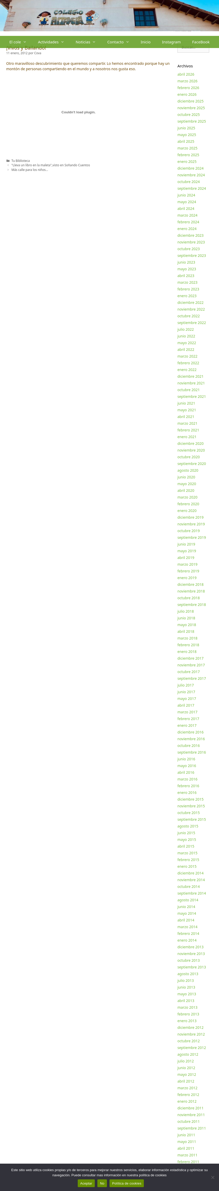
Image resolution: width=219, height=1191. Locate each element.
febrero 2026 (188, 87)
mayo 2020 (186, 483)
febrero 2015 (188, 859)
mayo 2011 (186, 1141)
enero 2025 (187, 161)
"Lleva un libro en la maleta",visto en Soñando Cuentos (50, 165)
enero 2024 (187, 228)
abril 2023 (185, 275)
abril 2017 (185, 705)
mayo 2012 (186, 1074)
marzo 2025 (187, 148)
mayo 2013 (186, 993)
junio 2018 (186, 618)
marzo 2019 (187, 564)
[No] (212, 1177)
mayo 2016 (186, 765)
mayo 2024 (186, 201)
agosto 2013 (187, 973)
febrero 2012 (188, 1094)
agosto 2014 (187, 899)
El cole (20, 42)
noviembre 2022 (191, 309)
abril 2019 (185, 557)
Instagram (171, 41)
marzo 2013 (187, 1007)
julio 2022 (185, 329)
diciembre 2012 (190, 1027)
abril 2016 (185, 772)
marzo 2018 (187, 638)
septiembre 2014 (191, 893)
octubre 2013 (188, 960)
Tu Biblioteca (20, 161)
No (102, 1183)
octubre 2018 (188, 597)
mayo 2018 (186, 624)
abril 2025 (185, 141)
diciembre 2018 (190, 584)
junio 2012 (186, 1067)
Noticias (88, 42)
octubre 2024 (188, 181)
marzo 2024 (187, 215)
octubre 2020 (188, 456)
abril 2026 (185, 74)
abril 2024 (185, 208)
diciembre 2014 (190, 873)
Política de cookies (126, 1183)
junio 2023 (186, 262)
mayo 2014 (186, 913)
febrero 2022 (188, 362)
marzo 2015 (187, 852)
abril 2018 (185, 631)
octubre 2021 (188, 389)
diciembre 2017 (190, 658)
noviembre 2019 (191, 524)
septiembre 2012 (191, 1047)
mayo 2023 (186, 268)
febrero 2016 (188, 785)
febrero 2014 (188, 933)
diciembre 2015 (190, 799)
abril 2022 (185, 349)
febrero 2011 (188, 1161)
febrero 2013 (188, 1014)
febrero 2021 (188, 430)
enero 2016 (187, 792)
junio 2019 (186, 544)
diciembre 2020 (190, 443)
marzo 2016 (187, 779)
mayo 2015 (186, 839)
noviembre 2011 (191, 1114)
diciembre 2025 (190, 101)
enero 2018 (187, 651)
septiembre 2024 (191, 188)
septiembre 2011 (191, 1128)
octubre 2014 (188, 886)
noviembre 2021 (191, 383)
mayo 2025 (186, 134)
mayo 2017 (186, 698)
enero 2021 (187, 436)
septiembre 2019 (191, 537)
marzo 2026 (187, 80)
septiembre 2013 (191, 967)
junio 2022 (186, 336)
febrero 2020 (188, 503)
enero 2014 (187, 940)
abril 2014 (185, 920)
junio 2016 (186, 758)
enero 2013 (187, 1020)
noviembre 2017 (191, 664)
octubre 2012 (188, 1040)
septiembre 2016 (191, 752)
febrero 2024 (188, 221)
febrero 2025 (188, 154)
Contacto (121, 42)
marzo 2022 (187, 356)
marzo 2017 (187, 711)
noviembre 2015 (191, 805)
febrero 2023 (188, 289)
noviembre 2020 (191, 450)
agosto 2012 (187, 1054)
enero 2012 (187, 1101)
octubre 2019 (188, 530)
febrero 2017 (188, 718)
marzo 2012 (187, 1087)
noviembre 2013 (191, 953)
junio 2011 (186, 1134)
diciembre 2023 (190, 235)
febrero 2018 (188, 644)
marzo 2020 (187, 497)
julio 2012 (185, 1061)
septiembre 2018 (191, 604)
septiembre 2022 (191, 322)
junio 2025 (186, 127)
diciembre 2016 (190, 732)
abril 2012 (185, 1081)
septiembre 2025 (191, 121)
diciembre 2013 (190, 946)
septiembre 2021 (191, 396)
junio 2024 (186, 195)
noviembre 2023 (191, 242)
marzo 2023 (187, 282)
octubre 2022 (188, 315)
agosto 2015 (187, 826)
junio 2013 (186, 987)
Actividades (54, 42)
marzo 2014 (187, 926)
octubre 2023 (188, 248)
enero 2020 (187, 510)
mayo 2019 (186, 550)
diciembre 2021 (190, 376)
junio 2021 (186, 403)
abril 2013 (185, 1000)
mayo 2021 (186, 409)
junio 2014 (186, 906)
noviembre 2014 (191, 879)
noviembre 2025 (191, 107)
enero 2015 (187, 866)
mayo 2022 (186, 342)
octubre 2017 (188, 671)
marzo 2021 (187, 423)
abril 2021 (185, 416)
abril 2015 (185, 846)
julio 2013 (185, 980)
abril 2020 (185, 490)
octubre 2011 (188, 1121)
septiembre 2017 (191, 678)
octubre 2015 (188, 812)
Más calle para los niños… (29, 170)
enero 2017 (187, 725)
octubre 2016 (188, 745)
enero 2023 (187, 295)
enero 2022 (187, 369)
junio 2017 (186, 691)
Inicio (146, 41)
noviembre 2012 (191, 1034)
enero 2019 (187, 577)
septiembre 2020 (191, 463)
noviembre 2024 (191, 174)
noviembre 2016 (191, 738)
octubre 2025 (188, 114)
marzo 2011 (187, 1155)
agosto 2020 (187, 470)
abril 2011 (185, 1148)
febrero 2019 (188, 571)
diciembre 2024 (190, 168)
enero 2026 (187, 94)
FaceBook (201, 41)
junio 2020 (186, 477)
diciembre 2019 (190, 517)
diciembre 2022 (190, 302)
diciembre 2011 (190, 1108)
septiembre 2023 (191, 255)
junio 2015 (186, 832)
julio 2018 (185, 611)
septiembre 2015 (191, 819)
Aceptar (86, 1183)
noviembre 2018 (191, 591)
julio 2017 (185, 685)
